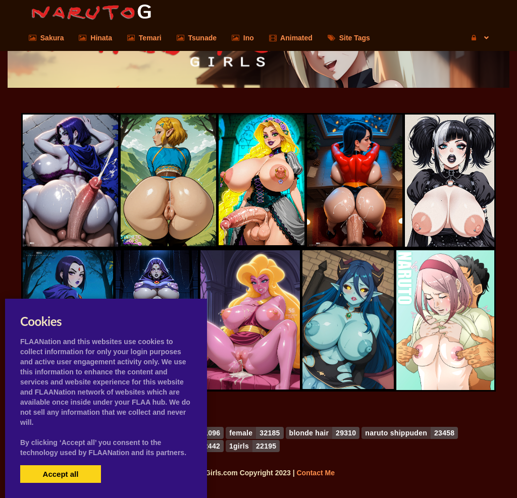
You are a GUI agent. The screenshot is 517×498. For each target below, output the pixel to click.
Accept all (61, 474)
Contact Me (315, 473)
